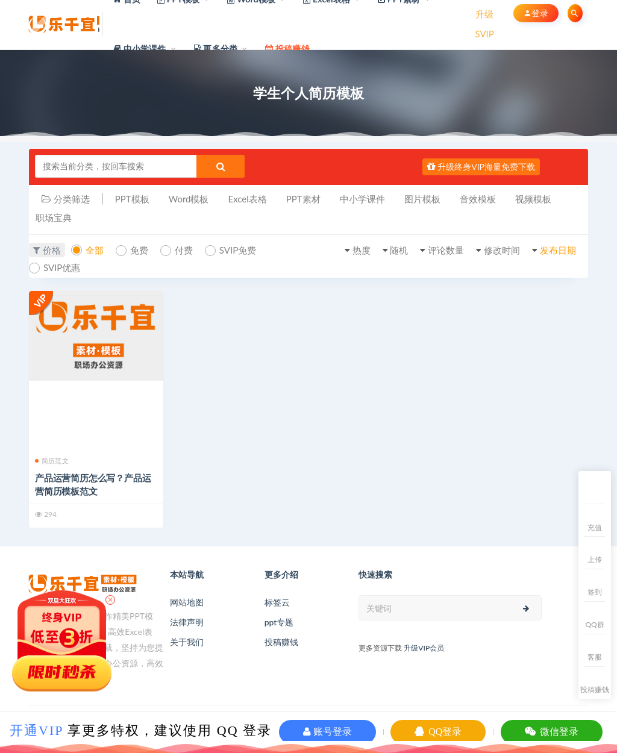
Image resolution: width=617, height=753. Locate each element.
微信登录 (551, 731)
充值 (594, 527)
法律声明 (187, 622)
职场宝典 (54, 217)
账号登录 (327, 731)
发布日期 (558, 250)
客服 (594, 656)
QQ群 (594, 624)
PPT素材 (303, 198)
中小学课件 (139, 48)
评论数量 (446, 250)
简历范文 (52, 460)
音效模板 (478, 198)
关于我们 (187, 642)
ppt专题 (279, 622)
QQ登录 (438, 731)
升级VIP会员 (424, 647)
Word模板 (189, 198)
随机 (399, 250)
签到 (594, 591)
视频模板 (533, 198)
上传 (594, 559)
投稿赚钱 (281, 642)
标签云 (277, 602)
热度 (361, 250)
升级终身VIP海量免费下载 (481, 166)
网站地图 (187, 602)
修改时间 (502, 250)
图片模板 (422, 198)
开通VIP (36, 730)
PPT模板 (132, 198)
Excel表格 (247, 198)
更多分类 (216, 48)
